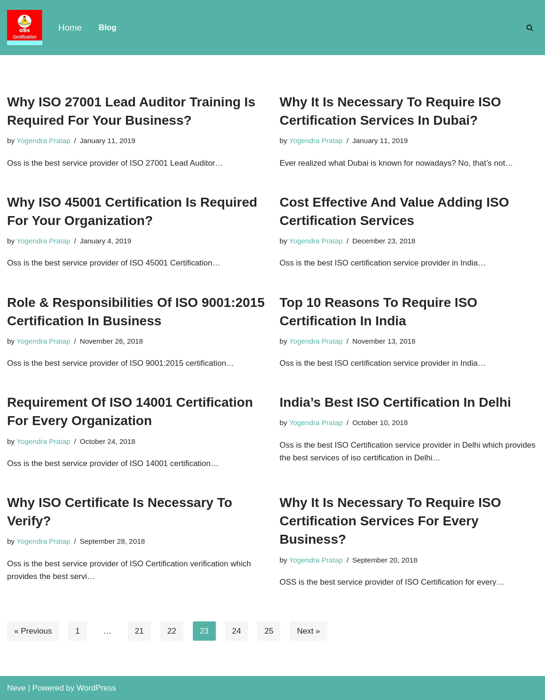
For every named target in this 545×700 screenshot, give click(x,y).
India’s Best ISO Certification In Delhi (395, 402)
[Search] (529, 27)
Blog (108, 27)
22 (171, 631)
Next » (308, 631)
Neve (16, 688)
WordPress (96, 688)
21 (139, 631)
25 (268, 631)
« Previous (33, 631)
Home (70, 27)
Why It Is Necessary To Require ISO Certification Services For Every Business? (390, 521)
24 (236, 631)
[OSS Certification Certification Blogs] (24, 27)
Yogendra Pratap (43, 141)
